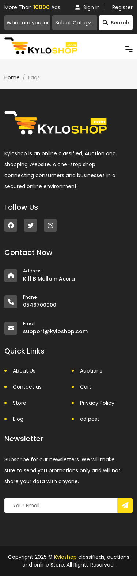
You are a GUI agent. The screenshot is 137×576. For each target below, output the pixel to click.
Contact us (27, 386)
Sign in (87, 7)
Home (12, 77)
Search (116, 22)
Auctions (91, 370)
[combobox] (74, 22)
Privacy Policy (97, 403)
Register (122, 7)
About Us (24, 370)
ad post (89, 419)
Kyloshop (65, 557)
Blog (18, 419)
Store (19, 403)
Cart (85, 386)
